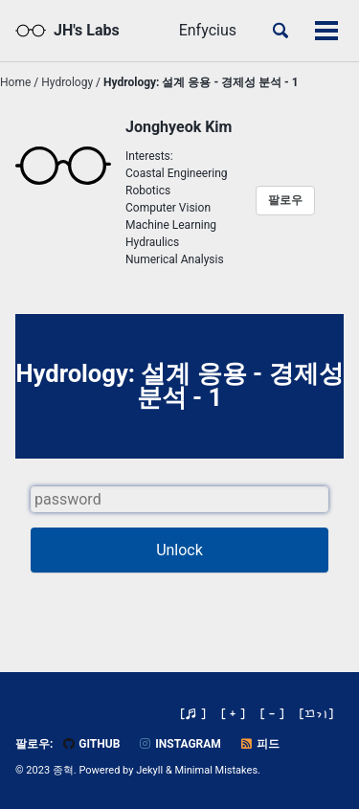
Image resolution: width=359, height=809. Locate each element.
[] (317, 714)
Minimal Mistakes (216, 770)
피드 (259, 744)
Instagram (179, 744)
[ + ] (233, 714)
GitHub (90, 744)
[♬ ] (193, 714)
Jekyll (149, 770)
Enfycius (207, 30)
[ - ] (272, 714)
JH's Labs (87, 30)
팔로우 (285, 200)
